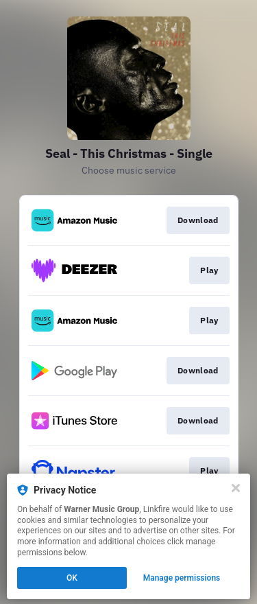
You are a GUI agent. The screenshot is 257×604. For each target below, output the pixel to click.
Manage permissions (182, 578)
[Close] (236, 488)
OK (71, 578)
